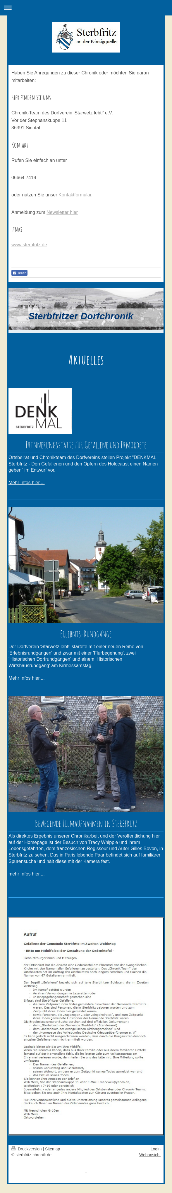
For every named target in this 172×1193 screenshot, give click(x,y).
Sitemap (52, 1149)
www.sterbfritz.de (29, 244)
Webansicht (150, 1154)
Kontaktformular (75, 194)
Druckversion (27, 1149)
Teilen (19, 273)
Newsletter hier (62, 212)
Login (156, 1149)
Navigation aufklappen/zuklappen (86, 7)
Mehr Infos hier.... (26, 482)
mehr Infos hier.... (26, 873)
